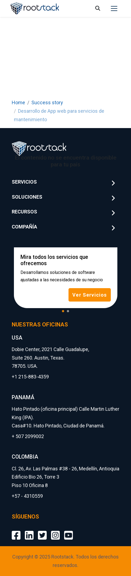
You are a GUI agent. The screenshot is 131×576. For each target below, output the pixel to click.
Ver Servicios (89, 295)
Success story (47, 102)
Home (18, 102)
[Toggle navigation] (114, 8)
